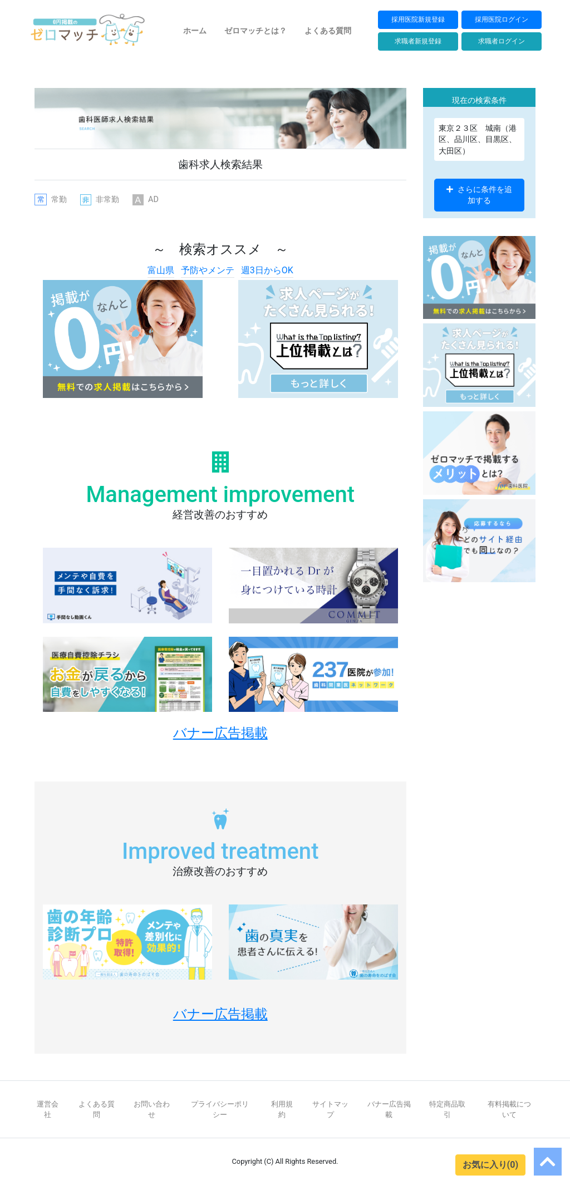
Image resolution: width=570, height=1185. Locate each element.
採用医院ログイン (501, 19)
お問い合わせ (152, 1109)
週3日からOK (267, 270)
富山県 (161, 270)
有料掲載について (509, 1109)
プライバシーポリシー (220, 1109)
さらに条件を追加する (479, 195)
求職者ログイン (501, 41)
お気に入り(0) (490, 1164)
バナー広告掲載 (389, 1109)
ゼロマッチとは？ (255, 30)
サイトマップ (330, 1109)
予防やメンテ (207, 270)
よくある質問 (327, 30)
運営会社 (47, 1109)
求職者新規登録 (418, 41)
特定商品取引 (447, 1109)
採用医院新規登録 (418, 19)
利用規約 (282, 1109)
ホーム (195, 30)
